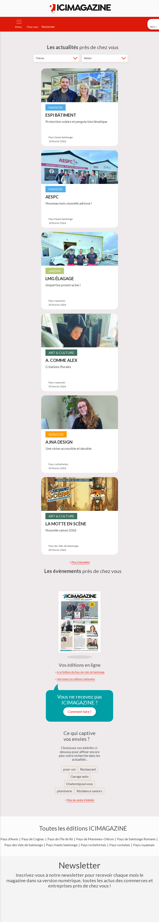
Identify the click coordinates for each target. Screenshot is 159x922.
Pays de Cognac (32, 839)
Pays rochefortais (93, 845)
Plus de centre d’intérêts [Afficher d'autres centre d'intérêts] (80, 800)
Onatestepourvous (79, 784)
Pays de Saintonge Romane (136, 839)
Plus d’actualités (81, 562)
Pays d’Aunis (9, 839)
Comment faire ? (79, 711)
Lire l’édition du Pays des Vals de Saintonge (81, 672)
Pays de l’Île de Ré (60, 839)
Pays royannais (144, 845)
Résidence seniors (89, 791)
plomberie (64, 791)
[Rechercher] (48, 24)
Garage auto (80, 776)
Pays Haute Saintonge (62, 845)
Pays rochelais (119, 845)
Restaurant (88, 769)
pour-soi (69, 769)
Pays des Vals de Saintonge (23, 845)
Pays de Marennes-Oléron (95, 839)
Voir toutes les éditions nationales (76, 679)
